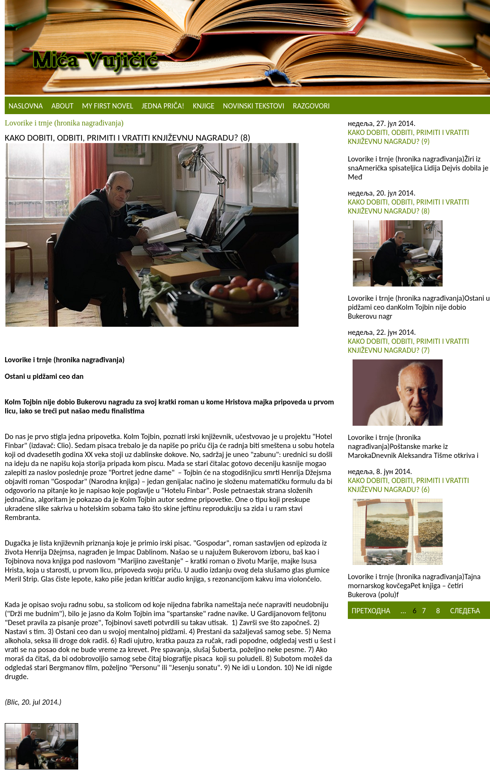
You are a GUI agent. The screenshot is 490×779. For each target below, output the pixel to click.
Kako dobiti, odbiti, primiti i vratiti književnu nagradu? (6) (408, 485)
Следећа (465, 610)
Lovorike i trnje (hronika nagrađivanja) (64, 123)
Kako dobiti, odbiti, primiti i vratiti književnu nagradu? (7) (408, 346)
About (62, 105)
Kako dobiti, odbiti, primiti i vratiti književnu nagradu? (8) (408, 206)
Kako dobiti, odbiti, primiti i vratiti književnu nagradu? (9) (408, 137)
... (403, 610)
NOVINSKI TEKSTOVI (253, 105)
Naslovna (26, 105)
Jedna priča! (163, 105)
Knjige (204, 105)
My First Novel (107, 105)
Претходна (371, 610)
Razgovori (311, 105)
